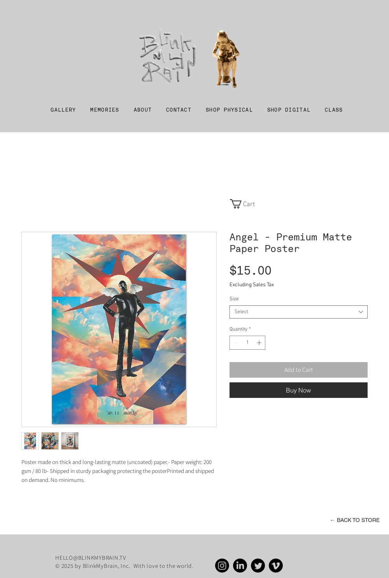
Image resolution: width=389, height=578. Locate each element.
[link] (247, 203)
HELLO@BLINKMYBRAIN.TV (90, 557)
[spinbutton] (247, 342)
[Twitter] (258, 566)
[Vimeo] (276, 566)
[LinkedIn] (240, 566)
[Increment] (260, 342)
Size (234, 299)
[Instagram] (222, 566)
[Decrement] (235, 342)
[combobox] (299, 312)
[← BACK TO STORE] (354, 520)
